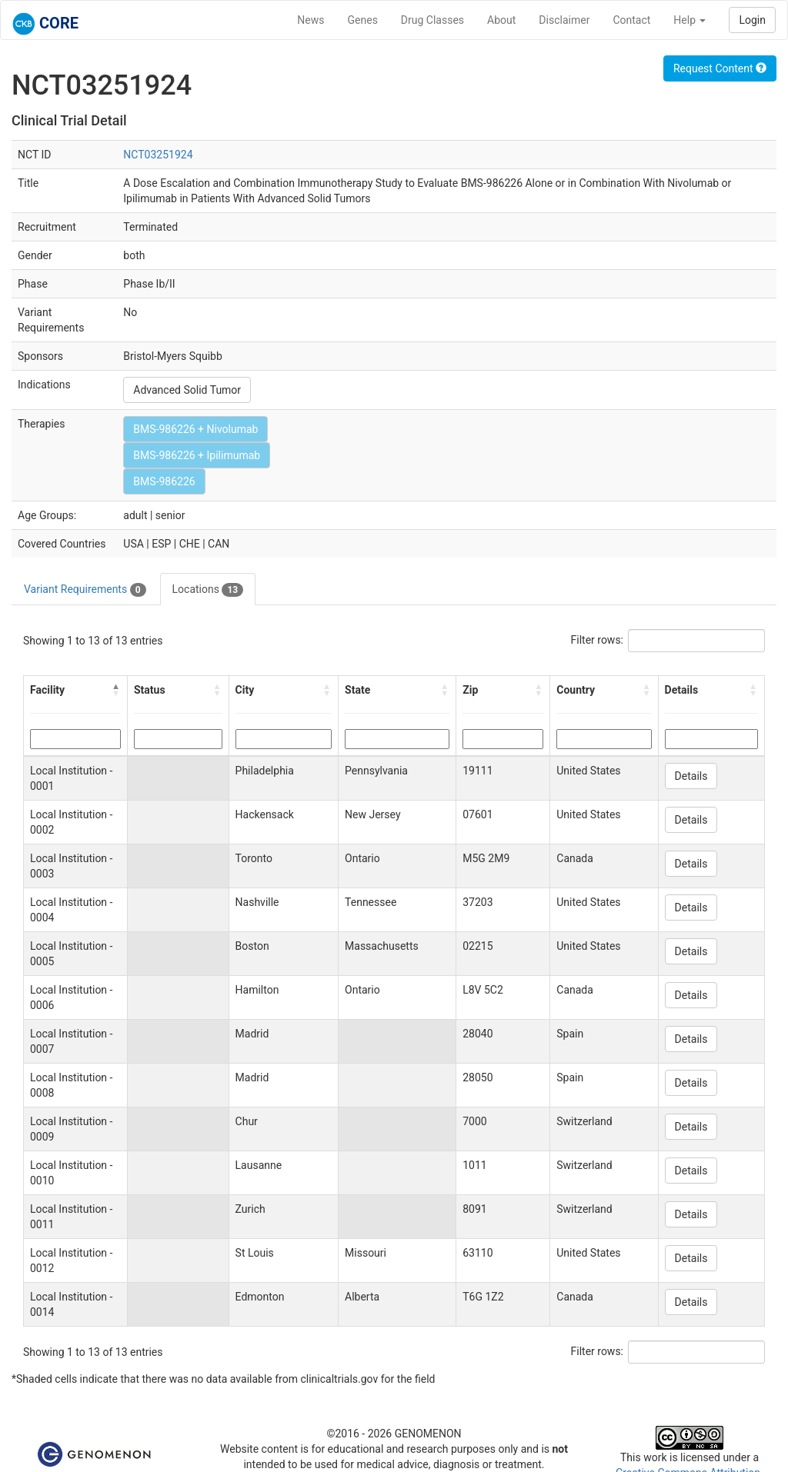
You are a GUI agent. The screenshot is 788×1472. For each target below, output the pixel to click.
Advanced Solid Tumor (187, 390)
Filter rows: (597, 640)
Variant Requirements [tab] (85, 590)
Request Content (719, 68)
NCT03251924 (157, 154)
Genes (363, 20)
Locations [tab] (208, 590)
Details (691, 776)
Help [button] (689, 20)
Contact (631, 20)
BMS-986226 (164, 481)
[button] (116, 690)
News (310, 20)
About (501, 20)
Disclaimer (564, 20)
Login (752, 20)
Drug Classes (432, 20)
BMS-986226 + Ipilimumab (196, 455)
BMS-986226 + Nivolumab (195, 429)
